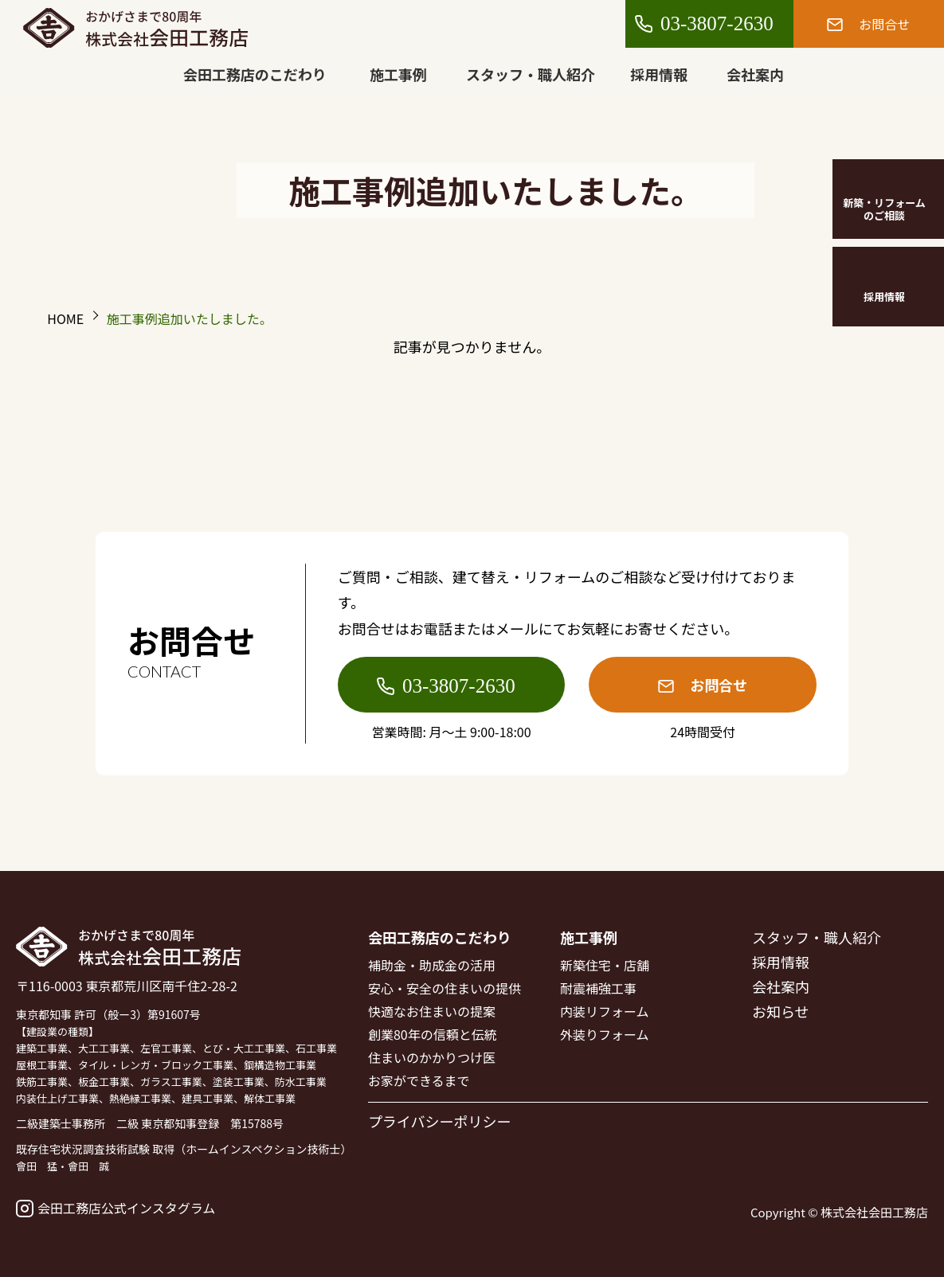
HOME (65, 318)
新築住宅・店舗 (604, 964)
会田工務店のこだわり (255, 74)
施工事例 (398, 74)
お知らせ (780, 1011)
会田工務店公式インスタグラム (115, 1207)
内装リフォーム (604, 1011)
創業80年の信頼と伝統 (432, 1034)
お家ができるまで (419, 1080)
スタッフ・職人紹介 (531, 74)
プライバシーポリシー (439, 1121)
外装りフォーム (604, 1034)
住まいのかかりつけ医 (432, 1057)
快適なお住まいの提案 (432, 1011)
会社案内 (756, 74)
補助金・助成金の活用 (432, 964)
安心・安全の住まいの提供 (444, 988)
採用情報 (659, 74)
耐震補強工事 (598, 988)
